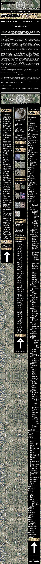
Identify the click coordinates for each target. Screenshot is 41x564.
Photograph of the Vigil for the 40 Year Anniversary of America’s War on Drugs (7, 225)
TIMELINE (20, 10)
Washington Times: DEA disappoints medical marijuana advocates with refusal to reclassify (7, 170)
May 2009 (18, 277)
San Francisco (35, 224)
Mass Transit (31, 429)
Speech (30, 510)
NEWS (24, 10)
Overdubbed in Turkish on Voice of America (7, 199)
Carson (35, 213)
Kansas (31, 301)
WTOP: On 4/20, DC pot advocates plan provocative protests (7, 141)
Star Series (32, 506)
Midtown (37, 347)
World (31, 395)
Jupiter (33, 368)
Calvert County (35, 311)
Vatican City (34, 426)
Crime (30, 158)
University (31, 522)
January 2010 (19, 272)
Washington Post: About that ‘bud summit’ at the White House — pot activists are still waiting (7, 177)
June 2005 (18, 310)
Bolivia (35, 422)
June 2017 (18, 247)
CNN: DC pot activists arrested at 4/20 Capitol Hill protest (7, 136)
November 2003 (19, 322)
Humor (30, 194)
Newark (33, 335)
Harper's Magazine (33, 451)
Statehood (32, 165)
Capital (30, 147)
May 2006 (18, 302)
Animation (31, 129)
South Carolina (33, 364)
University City (35, 328)
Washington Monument (36, 262)
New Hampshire (33, 333)
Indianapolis (34, 299)
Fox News (32, 450)
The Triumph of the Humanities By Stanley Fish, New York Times (7, 232)
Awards (30, 138)
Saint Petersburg (35, 288)
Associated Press (33, 443)
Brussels (34, 396)
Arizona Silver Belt (33, 442)
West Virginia (32, 391)
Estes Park (34, 232)
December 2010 (19, 264)
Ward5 (33, 275)
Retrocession (32, 164)
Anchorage (34, 206)
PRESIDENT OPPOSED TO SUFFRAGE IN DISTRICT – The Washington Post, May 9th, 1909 (18, 15)
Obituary (30, 483)
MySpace (31, 436)
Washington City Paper (34, 474)
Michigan (32, 317)
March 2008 (19, 287)
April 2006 (18, 303)
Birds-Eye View (32, 142)
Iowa (31, 300)
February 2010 (19, 271)
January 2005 (19, 313)
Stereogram (31, 514)
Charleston (34, 392)
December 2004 (19, 314)
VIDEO (25, 11)
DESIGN (21, 11)
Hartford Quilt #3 (6, 156)
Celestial (31, 150)
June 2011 (18, 260)
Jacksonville (34, 286)
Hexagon (33, 502)
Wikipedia (31, 533)
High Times (32, 452)
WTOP (31, 482)
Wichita (33, 302)
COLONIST (27, 10)
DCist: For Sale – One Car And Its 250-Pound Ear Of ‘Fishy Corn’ (7, 134)
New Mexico (32, 336)
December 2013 (19, 255)
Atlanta (33, 291)
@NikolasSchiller (34, 109)
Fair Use (4, 241)
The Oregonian (33, 470)
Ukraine (33, 425)
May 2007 (18, 294)
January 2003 (19, 329)
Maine (31, 307)
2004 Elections (32, 116)
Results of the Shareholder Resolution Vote (7, 195)
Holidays (30, 192)
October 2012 (19, 258)
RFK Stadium (34, 268)
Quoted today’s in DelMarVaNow (6, 189)
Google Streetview (32, 184)
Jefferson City (35, 325)
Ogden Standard (33, 460)
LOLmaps (17, 228)
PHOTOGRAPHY (13, 11)
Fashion (30, 171)
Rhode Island (32, 363)
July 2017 (18, 246)
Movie (30, 433)
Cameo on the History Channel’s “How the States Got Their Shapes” (7, 230)
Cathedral (34, 239)
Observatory (34, 266)
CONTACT (28, 11)
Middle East (34, 412)
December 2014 (19, 253)
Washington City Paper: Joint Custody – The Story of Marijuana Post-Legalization (7, 126)
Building (30, 145)
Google (30, 180)
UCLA (35, 220)
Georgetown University (34, 248)
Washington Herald (33, 477)
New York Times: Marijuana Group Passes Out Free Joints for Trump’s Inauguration (7, 152)
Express (33, 480)
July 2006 (18, 301)
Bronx (35, 339)
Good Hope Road (35, 249)
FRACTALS (37, 10)
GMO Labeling (31, 179)
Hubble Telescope (32, 193)
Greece (35, 403)
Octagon (33, 503)
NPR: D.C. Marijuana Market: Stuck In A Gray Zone (7, 132)
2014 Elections (32, 117)
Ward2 (33, 273)
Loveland (34, 233)
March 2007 (19, 295)
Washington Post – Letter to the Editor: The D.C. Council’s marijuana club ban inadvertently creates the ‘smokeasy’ (7, 181)
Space (31, 367)
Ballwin (33, 323)
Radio (30, 491)
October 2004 (19, 315)
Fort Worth (34, 378)
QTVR (30, 490)
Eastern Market (35, 245)
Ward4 (33, 274)
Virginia (31, 386)
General (30, 177)
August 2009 (19, 275)
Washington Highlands (34, 280)
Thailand (32, 380)
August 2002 (19, 332)
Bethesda (34, 310)
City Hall (34, 241)
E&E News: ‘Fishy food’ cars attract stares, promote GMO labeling (7, 203)
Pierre (33, 366)
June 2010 (18, 268)
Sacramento (34, 223)
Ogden (33, 382)
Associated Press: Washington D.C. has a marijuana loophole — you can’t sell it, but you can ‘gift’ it (7, 123)
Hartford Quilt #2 (6, 157)
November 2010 (19, 265)
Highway (30, 189)
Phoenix (33, 208)
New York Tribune (33, 458)
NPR (31, 459)
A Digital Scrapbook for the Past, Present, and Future (31, 8)
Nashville (34, 374)
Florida (31, 285)
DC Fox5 (32, 446)
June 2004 (18, 318)
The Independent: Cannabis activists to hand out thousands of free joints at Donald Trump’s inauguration (7, 167)
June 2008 (18, 285)
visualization (31, 525)
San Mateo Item (33, 468)
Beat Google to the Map (33, 140)
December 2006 (19, 297)
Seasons (30, 508)
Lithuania (36, 404)
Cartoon (30, 149)
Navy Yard (34, 265)
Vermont (31, 384)
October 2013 (19, 256)
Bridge (30, 144)
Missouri (32, 322)
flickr (30, 174)
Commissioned (32, 155)
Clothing (30, 153)
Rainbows (32, 530)
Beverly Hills (34, 211)
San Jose (34, 229)
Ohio (31, 353)
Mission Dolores (35, 228)
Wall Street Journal (34, 473)
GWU (33, 251)
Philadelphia (34, 360)
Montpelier (34, 385)
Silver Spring (34, 314)
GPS (30, 185)
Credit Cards (31, 157)
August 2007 (19, 292)
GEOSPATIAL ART (10, 10)
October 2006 (19, 299)
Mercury (33, 369)
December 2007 (19, 289)
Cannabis (32, 123)
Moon (33, 370)
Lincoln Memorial (36, 259)
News (30, 438)
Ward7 (33, 276)
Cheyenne (34, 427)
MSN (30, 434)
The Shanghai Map (19, 230)
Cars (30, 148)
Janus (31, 494)
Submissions (31, 516)
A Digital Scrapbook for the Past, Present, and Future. (27, 103)
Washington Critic (32, 526)
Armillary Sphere (33, 131)
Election (30, 168)
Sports (30, 511)
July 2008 (18, 284)
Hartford (33, 235)
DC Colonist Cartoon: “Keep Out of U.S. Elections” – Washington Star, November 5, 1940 (7, 222)
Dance (30, 160)
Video (30, 524)
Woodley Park (34, 282)
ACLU (30, 121)
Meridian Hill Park (35, 263)
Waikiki (35, 293)
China (33, 397)
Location (30, 202)
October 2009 (19, 274)
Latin (30, 198)
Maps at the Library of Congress (20, 233)
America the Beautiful (7, 233)
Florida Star (32, 449)
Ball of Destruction (19, 231)
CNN (31, 445)
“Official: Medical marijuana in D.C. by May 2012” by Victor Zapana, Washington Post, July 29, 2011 (7, 218)
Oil (29, 484)
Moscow (35, 417)
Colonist (31, 124)
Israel (33, 410)
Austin (33, 375)
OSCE (30, 486)
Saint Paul (34, 320)
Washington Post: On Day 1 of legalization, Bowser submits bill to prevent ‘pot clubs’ (7, 184)
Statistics (31, 513)
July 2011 (18, 259)
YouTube (30, 536)
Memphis (34, 373)
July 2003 (18, 325)
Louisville (34, 303)
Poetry (30, 487)
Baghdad (36, 409)
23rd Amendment (33, 162)
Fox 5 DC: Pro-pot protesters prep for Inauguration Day (6, 155)
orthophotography (32, 485)
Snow (31, 531)
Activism (30, 122)
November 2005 (19, 306)
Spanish (30, 509)
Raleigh (33, 351)
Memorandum (31, 430)
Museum (30, 435)
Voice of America (33, 472)
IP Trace (30, 197)
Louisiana (32, 305)
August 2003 (19, 324)
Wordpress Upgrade (33, 534)
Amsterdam (38, 406)
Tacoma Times (33, 469)
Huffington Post (33, 453)
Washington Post (33, 479)
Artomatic (31, 135)
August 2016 (19, 249)
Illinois (31, 295)
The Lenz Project (19, 232)
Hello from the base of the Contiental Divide (7, 236)
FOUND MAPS (32, 10)
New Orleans (34, 306)
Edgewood (34, 246)
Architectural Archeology (33, 134)
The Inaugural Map (19, 229)
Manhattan (36, 342)
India (33, 408)
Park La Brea (36, 219)
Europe (33, 398)
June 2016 (18, 250)
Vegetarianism (31, 523)
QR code (30, 489)
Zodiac (30, 537)
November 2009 (19, 273)
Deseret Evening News (34, 448)
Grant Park (36, 296)
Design (30, 167)
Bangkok (33, 381)
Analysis (30, 127)
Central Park (37, 344)
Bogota (37, 423)
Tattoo (30, 517)
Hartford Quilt (5, 158)
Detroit (33, 318)
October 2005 (19, 307)
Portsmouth (34, 334)
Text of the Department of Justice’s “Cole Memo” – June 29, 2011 (7, 213)
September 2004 (19, 316)
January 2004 (19, 321)
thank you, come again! (34, 560)
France (35, 402)
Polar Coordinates (35, 504)
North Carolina (33, 350)
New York (32, 337)
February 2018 (19, 244)
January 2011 (19, 263)
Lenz (31, 495)
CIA (33, 388)
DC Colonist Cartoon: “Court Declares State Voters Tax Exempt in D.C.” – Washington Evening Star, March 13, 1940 (7, 210)
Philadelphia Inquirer (34, 464)
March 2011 (19, 262)
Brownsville (34, 376)
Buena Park (34, 212)
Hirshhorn (36, 256)
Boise (33, 294)
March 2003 (19, 328)
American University (34, 237)
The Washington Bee (34, 471)
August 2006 (19, 300)
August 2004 (19, 317)
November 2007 (19, 290)
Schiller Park (34, 297)
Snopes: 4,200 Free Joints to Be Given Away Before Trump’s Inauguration (7, 164)
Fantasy (30, 170)
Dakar (35, 418)
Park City (34, 383)
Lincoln (33, 331)
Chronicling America (33, 152)
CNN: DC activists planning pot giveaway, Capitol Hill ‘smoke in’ (7, 146)
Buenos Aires (37, 421)
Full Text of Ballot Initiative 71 (6, 196)
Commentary (31, 154)
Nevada (31, 332)
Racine (33, 394)
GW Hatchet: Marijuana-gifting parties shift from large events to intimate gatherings (7, 119)
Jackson (33, 321)
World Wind (31, 535)
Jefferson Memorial (36, 257)
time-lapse (31, 518)
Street (30, 515)
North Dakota (32, 352)
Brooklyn (36, 340)
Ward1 (33, 272)
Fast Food (31, 172)
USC (35, 221)
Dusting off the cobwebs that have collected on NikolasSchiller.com (6, 187)
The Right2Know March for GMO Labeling (7, 207)
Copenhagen (38, 400)
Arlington (34, 387)
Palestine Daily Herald (34, 461)
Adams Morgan (35, 236)
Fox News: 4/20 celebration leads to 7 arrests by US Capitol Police (7, 138)
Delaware (32, 284)
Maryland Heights (35, 326)
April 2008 (18, 286)
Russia (33, 416)
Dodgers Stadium (35, 214)
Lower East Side (37, 346)
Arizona (31, 207)
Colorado (32, 230)
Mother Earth (32, 498)
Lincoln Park (34, 254)
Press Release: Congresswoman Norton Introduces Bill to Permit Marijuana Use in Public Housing (7, 114)
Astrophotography (32, 137)
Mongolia (34, 413)
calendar (30, 146)
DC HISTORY (16, 10)
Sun (33, 371)
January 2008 (19, 288)
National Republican (34, 456)
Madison (33, 393)
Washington (32, 390)
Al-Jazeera (32, 441)
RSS (30, 507)
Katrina (33, 529)
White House (34, 281)
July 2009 (18, 276)
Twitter (30, 521)
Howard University (35, 252)
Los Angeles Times (33, 454)
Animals (30, 128)
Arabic (30, 133)
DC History (31, 161)
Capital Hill (34, 238)
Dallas (33, 377)
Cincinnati (34, 354)
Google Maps (31, 183)
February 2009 (19, 279)
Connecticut (32, 234)
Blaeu (30, 143)
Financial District (36, 226)
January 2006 (19, 305)
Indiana (31, 298)
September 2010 (19, 266)
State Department (35, 269)
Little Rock (34, 210)
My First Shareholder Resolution (7, 198)
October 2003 (19, 323)
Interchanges (36, 216)
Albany (33, 338)
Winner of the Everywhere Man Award (20, 235)
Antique (30, 130)
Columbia (34, 365)
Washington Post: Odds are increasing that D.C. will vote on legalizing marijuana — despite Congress (7, 192)
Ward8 (33, 277)
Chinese (30, 151)
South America (35, 419)
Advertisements (32, 126)
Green (30, 187)
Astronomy (31, 136)
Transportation (32, 520)
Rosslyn (33, 389)
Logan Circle (34, 255)
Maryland (32, 308)
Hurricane (32, 528)
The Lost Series (18, 225)
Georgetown (34, 247)
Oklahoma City (35, 355)
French (30, 175)
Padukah (33, 304)
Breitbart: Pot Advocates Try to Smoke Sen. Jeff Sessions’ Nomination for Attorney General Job (7, 161)
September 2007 (19, 291)
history (30, 191)
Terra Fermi (17, 226)
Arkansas (32, 209)
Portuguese (31, 488)
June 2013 (18, 257)
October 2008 (19, 282)
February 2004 (19, 320)
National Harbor (35, 313)
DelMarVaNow (32, 447)
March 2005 (19, 312)
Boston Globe (32, 444)
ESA (30, 169)
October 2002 (19, 331)
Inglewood (36, 215)
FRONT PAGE (4, 10)
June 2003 (18, 326)
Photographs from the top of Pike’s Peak (7, 234)
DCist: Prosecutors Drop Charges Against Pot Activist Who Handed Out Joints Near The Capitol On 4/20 (7, 129)
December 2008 (19, 281)
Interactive (31, 196)
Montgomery (34, 205)
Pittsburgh (34, 361)
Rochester (34, 349)
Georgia (31, 290)
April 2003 (18, 327)
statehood (31, 512)
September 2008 (19, 283)
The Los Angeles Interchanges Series (19, 224)
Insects (30, 195)
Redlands (34, 222)
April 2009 (18, 278)
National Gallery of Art (36, 260)
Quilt (31, 499)
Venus (33, 372)
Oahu (33, 292)
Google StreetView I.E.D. (20, 227)
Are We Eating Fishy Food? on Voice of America (7, 201)
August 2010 (19, 267)
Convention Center (35, 243)
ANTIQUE (18, 11)
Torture (30, 519)
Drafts (31, 156)
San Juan (34, 362)
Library (30, 201)
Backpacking (31, 139)
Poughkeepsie (34, 348)
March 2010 (19, 270)
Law (30, 199)
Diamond (34, 500)
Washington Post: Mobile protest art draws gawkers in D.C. (7, 205)
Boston (33, 315)
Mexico (33, 411)
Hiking (30, 190)
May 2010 (18, 269)
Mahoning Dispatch (33, 455)
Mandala (31, 496)
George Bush (31, 178)
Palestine (34, 415)
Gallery (30, 176)
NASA (30, 437)
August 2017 (19, 245)
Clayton (33, 324)
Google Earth (31, 182)
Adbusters (31, 125)
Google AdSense (32, 181)
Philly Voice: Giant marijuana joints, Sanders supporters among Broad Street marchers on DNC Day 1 (7, 174)
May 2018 (18, 243)
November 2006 (19, 298)
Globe (33, 501)
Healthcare (31, 188)
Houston (33, 379)
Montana (31, 329)
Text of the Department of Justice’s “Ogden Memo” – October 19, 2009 (7, 215)
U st (33, 271)
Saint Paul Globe (33, 466)
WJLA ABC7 (32, 481)
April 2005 (18, 311)
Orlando (33, 287)
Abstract (32, 493)
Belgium (35, 399)
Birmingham (34, 204)
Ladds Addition (35, 358)
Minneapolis (34, 319)
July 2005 (18, 309)
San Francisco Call (33, 467)
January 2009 (19, 280)
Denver (33, 231)
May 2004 (18, 319)
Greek (30, 186)
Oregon (31, 356)
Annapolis (34, 309)
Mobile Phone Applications (34, 431)
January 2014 (19, 254)
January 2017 (19, 248)
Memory (31, 497)
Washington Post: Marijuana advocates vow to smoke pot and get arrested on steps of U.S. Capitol (7, 143)
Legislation (32, 163)
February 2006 (19, 304)
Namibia (33, 414)
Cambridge (34, 316)
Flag (30, 173)
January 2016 (19, 251)
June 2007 (18, 293)
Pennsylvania (32, 359)
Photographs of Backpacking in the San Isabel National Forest (7, 238)
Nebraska (32, 330)
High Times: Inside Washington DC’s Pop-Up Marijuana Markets (7, 117)
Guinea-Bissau (35, 407)
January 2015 (19, 252)
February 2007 (19, 296)
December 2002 (19, 330)
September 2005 (19, 308)
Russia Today (32, 465)
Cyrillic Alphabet (32, 159)
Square (33, 505)
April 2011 (18, 261)
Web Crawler (31, 532)
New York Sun (33, 457)
